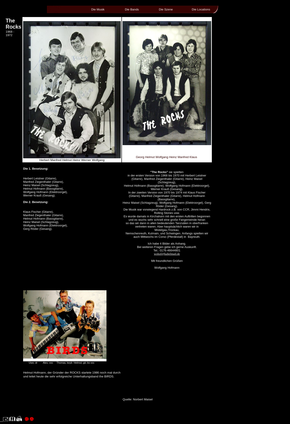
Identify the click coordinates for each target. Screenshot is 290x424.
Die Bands (132, 9)
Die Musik (98, 9)
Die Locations (201, 9)
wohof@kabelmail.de (167, 253)
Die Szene (166, 9)
